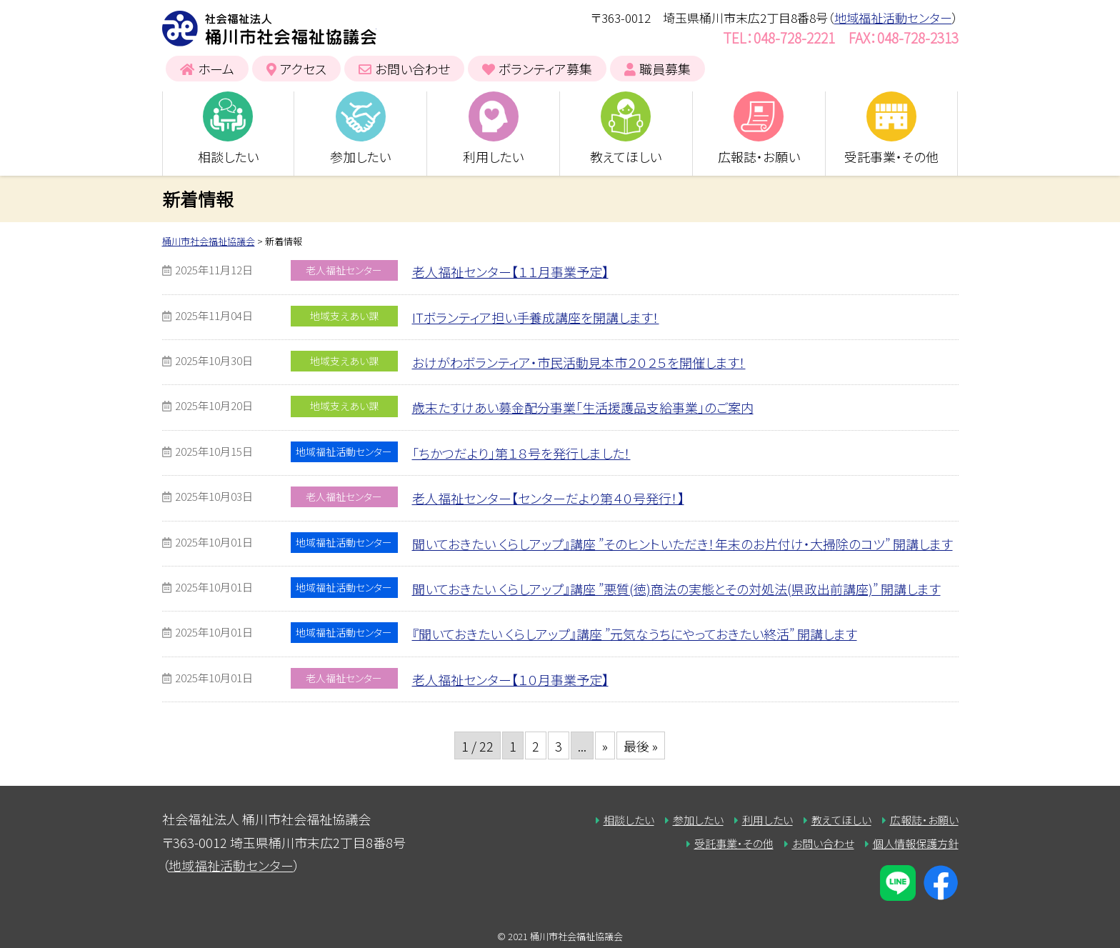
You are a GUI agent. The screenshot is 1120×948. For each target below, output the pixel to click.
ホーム (216, 68)
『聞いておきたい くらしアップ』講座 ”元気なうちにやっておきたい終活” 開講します (634, 633)
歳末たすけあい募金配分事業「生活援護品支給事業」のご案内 (583, 407)
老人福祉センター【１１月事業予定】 (510, 271)
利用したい (493, 156)
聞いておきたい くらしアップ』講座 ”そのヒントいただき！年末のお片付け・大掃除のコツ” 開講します (682, 543)
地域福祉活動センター (893, 17)
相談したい (228, 156)
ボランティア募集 (545, 68)
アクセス (303, 68)
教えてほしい (625, 156)
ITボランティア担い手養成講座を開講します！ (535, 317)
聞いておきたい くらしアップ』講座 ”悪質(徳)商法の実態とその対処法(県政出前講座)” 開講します (676, 588)
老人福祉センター (344, 270)
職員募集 (665, 68)
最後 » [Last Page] (641, 746)
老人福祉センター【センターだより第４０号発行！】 (548, 498)
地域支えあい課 (344, 316)
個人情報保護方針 (916, 843)
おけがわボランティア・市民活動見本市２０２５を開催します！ (579, 362)
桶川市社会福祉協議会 (269, 28)
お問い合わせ (412, 68)
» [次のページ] (605, 746)
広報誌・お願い (759, 156)
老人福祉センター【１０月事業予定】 (510, 679)
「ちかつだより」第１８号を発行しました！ (521, 453)
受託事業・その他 (891, 156)
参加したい (360, 156)
